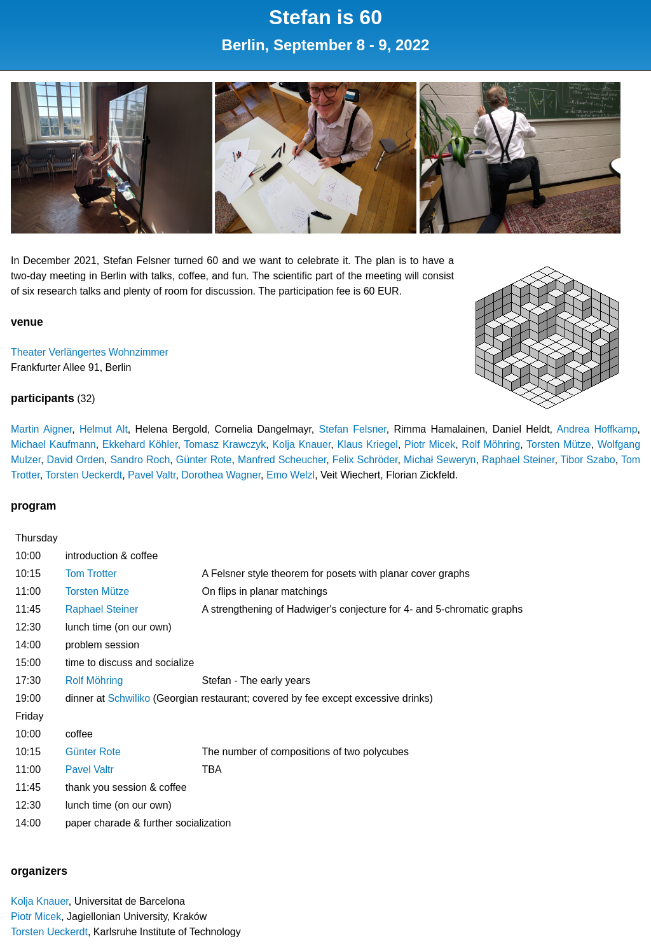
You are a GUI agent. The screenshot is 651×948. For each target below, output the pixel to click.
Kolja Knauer (301, 444)
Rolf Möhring (491, 444)
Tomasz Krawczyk (225, 444)
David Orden (75, 459)
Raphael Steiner (518, 459)
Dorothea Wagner (221, 475)
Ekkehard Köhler (140, 444)
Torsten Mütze (558, 444)
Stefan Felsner (353, 429)
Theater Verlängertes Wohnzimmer (89, 352)
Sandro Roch (140, 459)
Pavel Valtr (151, 475)
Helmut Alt (103, 429)
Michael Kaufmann (53, 444)
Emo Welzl (290, 475)
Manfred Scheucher (282, 459)
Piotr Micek (429, 444)
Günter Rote (204, 459)
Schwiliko (128, 698)
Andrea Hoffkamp (597, 429)
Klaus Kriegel (367, 444)
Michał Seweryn (440, 459)
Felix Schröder (365, 459)
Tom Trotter (91, 573)
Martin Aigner (41, 429)
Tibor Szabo (588, 459)
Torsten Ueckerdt (83, 475)
